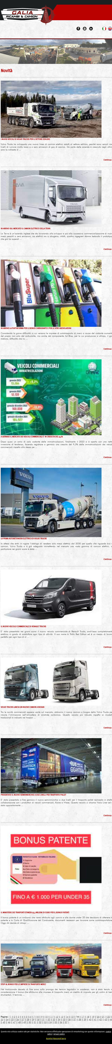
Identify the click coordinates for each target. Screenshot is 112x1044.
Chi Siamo (49, 35)
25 (12, 1019)
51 (35, 1022)
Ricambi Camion (80, 35)
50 (30, 1022)
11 (51, 1016)
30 (38, 1019)
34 (59, 1019)
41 (95, 1019)
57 (66, 1022)
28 (28, 1019)
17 (82, 1016)
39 (85, 1019)
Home (39, 35)
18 (88, 1016)
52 (40, 1022)
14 (67, 1016)
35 (64, 1019)
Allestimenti (96, 35)
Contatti (108, 35)
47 (14, 1022)
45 (4, 1022)
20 (98, 1016)
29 (33, 1019)
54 (50, 1022)
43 (105, 1019)
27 (22, 1019)
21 (103, 1016)
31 (43, 1019)
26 (17, 1019)
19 (93, 1016)
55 (55, 1022)
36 (69, 1019)
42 (100, 1019)
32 (48, 1019)
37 (74, 1019)
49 (24, 1022)
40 (90, 1019)
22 (108, 1016)
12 (56, 1016)
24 (7, 1019)
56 (61, 1022)
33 (54, 1019)
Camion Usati (63, 35)
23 (2, 1019)
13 (62, 1016)
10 (46, 1016)
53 (45, 1022)
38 (79, 1019)
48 (19, 1022)
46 (9, 1022)
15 (72, 1016)
